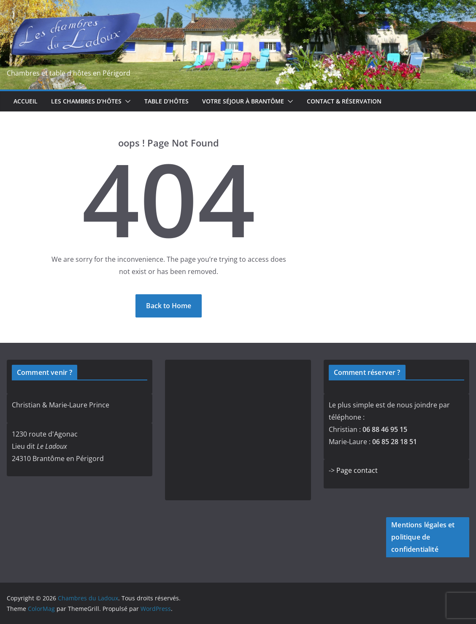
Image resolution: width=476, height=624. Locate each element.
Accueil (26, 101)
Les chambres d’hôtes (86, 101)
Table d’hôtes (166, 101)
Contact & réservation (344, 101)
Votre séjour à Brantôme (243, 101)
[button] (126, 101)
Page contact (357, 470)
